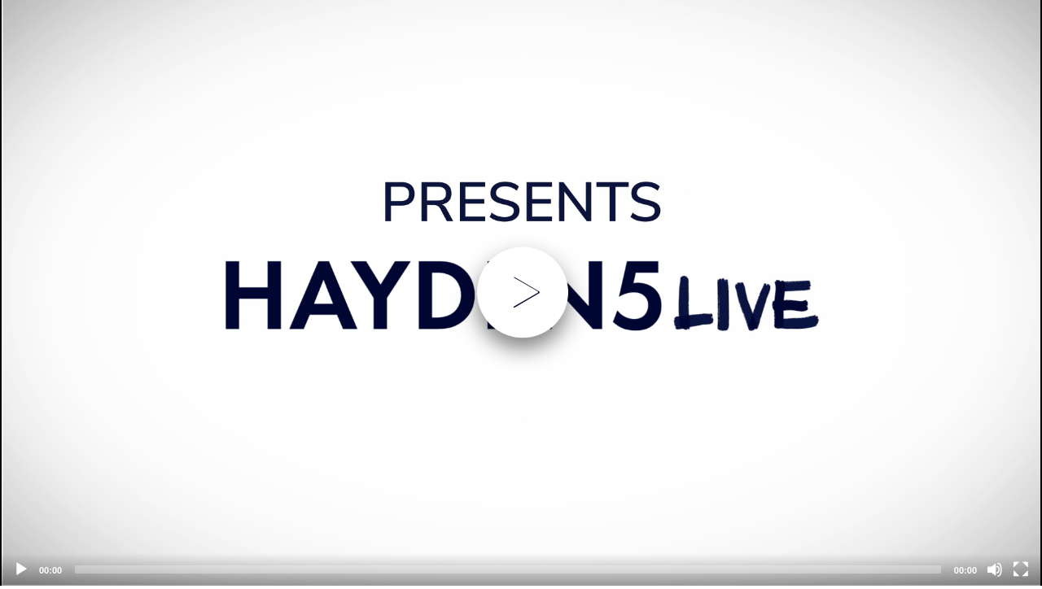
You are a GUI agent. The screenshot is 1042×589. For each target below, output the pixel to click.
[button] (521, 292)
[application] (521, 293)
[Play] (21, 569)
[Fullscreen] (1021, 569)
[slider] (508, 569)
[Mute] (995, 569)
